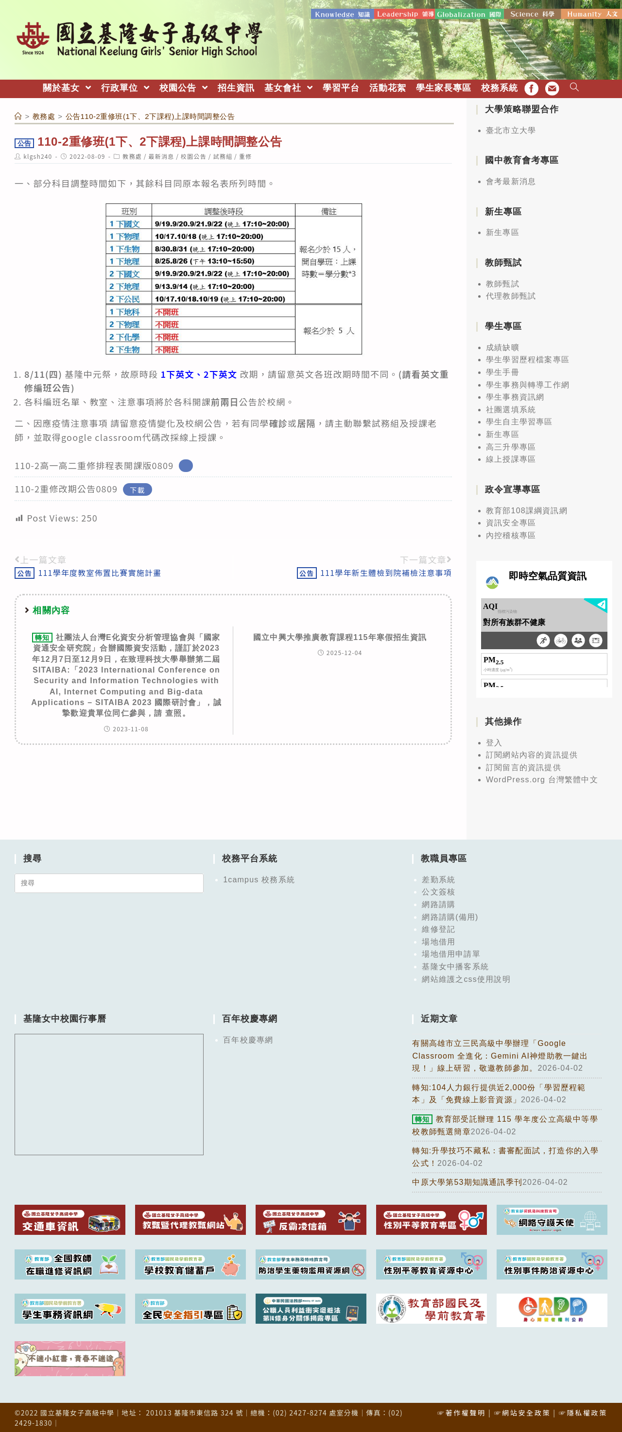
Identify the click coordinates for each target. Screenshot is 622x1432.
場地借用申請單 (451, 953)
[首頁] (18, 115)
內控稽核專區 (511, 534)
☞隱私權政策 (583, 1411)
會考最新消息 (511, 180)
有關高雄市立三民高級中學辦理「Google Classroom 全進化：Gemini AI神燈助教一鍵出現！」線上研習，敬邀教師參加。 (500, 1054)
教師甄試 (502, 283)
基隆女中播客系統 (455, 965)
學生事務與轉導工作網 (528, 384)
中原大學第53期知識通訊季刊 (467, 1181)
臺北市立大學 (511, 129)
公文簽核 (438, 891)
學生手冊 (502, 371)
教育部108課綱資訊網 (527, 509)
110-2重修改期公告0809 (66, 487)
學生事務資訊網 (515, 396)
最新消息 (161, 155)
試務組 (223, 155)
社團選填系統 (511, 408)
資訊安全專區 (511, 522)
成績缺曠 (502, 346)
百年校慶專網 (248, 1039)
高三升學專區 (511, 446)
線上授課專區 (511, 458)
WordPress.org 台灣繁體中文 (542, 779)
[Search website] (574, 87)
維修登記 (438, 928)
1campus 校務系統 (259, 879)
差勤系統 (438, 879)
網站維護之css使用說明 (466, 978)
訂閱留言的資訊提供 (523, 766)
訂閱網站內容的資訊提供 (532, 754)
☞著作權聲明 (461, 1411)
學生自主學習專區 (519, 421)
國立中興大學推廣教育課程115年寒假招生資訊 (340, 636)
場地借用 (438, 941)
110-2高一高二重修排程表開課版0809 (94, 464)
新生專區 (502, 232)
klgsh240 (37, 155)
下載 (137, 488)
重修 (245, 155)
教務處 (132, 155)
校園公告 (194, 155)
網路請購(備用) (450, 916)
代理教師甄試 (511, 295)
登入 (494, 742)
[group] (238, 387)
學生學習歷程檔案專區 (528, 358)
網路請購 (438, 903)
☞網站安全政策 (522, 1411)
